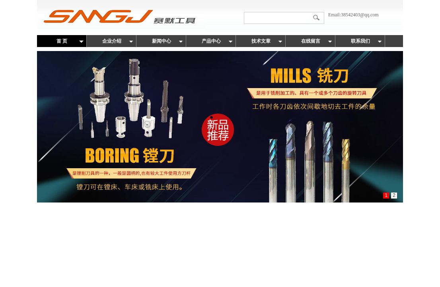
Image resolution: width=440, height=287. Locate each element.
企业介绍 (111, 41)
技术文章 (261, 41)
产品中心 (211, 41)
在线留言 (310, 41)
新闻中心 (161, 41)
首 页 (61, 41)
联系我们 (360, 41)
